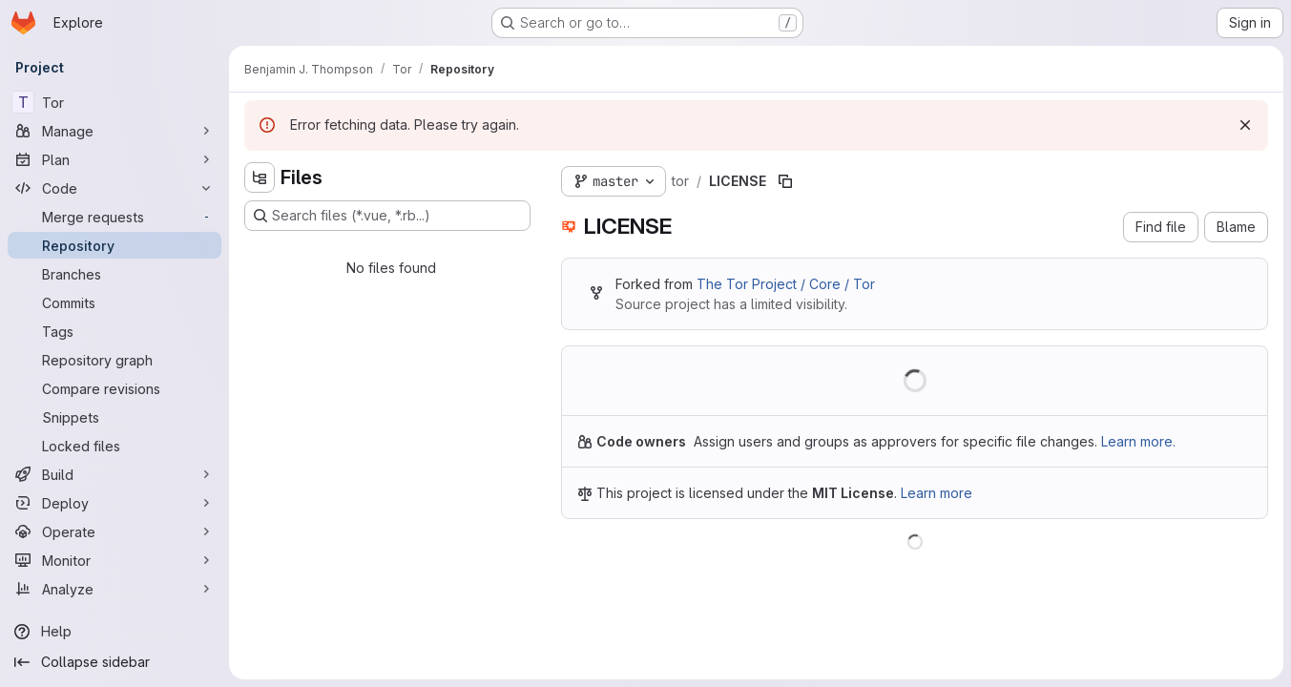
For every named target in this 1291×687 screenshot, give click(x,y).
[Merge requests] (114, 216)
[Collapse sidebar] (114, 662)
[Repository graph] (114, 359)
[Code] (114, 188)
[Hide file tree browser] (259, 177)
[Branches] (114, 273)
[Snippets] (114, 417)
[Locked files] (114, 445)
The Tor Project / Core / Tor (786, 284)
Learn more (936, 493)
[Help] (114, 631)
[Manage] (114, 130)
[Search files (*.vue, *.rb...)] (387, 215)
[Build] (114, 474)
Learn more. (1138, 441)
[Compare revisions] (114, 388)
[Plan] (114, 159)
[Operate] (114, 531)
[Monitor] (114, 560)
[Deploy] (114, 502)
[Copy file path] (785, 181)
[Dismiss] (1245, 125)
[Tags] (114, 331)
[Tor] (114, 102)
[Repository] (114, 245)
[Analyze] (114, 588)
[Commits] (114, 302)
